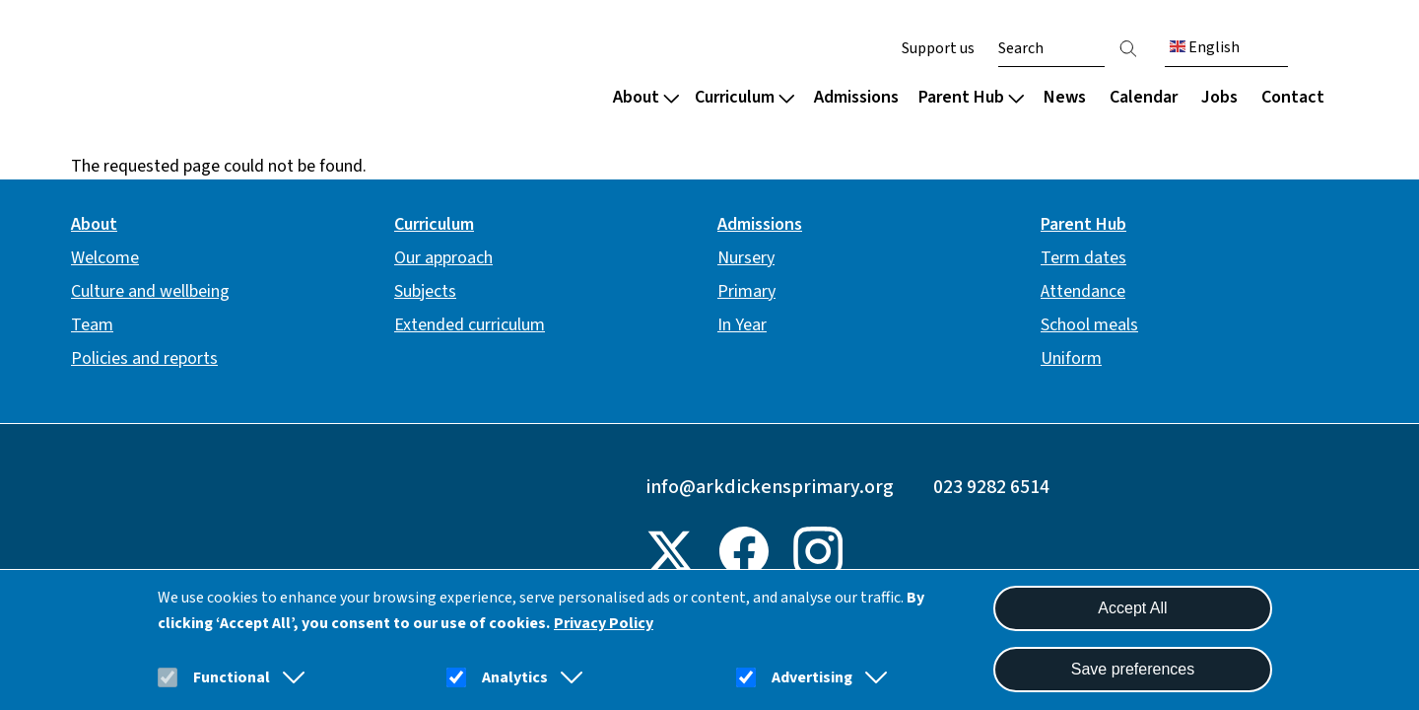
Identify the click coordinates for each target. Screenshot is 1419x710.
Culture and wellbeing (150, 291)
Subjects (425, 291)
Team (92, 325)
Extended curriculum (469, 325)
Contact (1292, 97)
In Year (742, 325)
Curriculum (744, 97)
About (646, 97)
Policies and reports (144, 358)
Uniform (1071, 358)
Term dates (1083, 258)
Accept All (1132, 608)
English (1205, 47)
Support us (938, 48)
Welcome (105, 258)
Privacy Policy (603, 623)
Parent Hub (971, 97)
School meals (1089, 325)
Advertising (812, 677)
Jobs (1219, 97)
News (1065, 97)
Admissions (856, 97)
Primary (746, 291)
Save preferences (1132, 669)
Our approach (443, 258)
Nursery (746, 258)
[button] (289, 677)
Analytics (515, 677)
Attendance (1083, 291)
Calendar (1144, 97)
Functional (231, 677)
